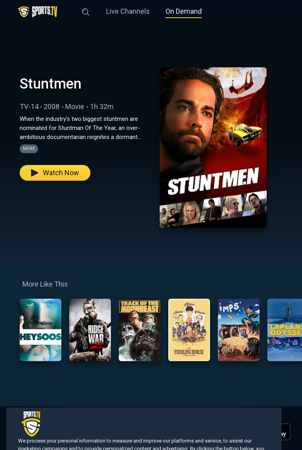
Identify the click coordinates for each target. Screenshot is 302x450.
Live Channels (128, 11)
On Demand (184, 11)
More (29, 148)
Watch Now (55, 173)
